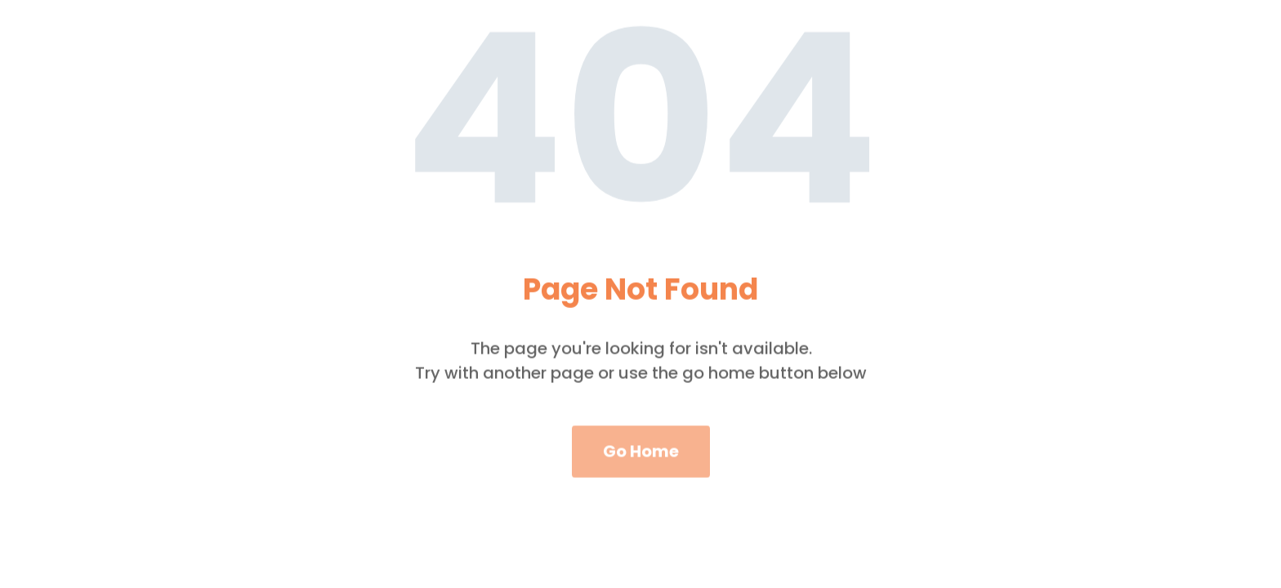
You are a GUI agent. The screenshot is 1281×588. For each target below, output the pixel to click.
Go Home (641, 464)
